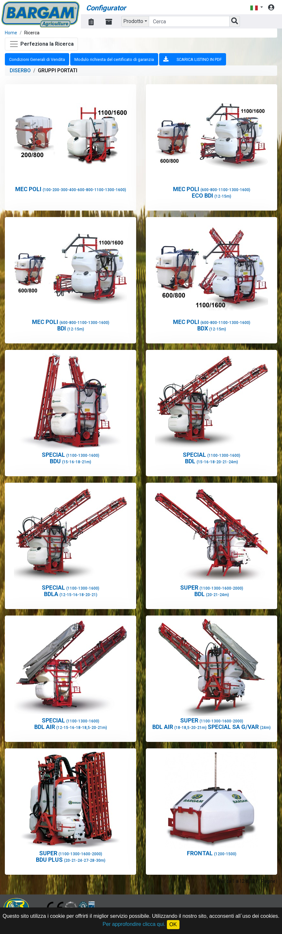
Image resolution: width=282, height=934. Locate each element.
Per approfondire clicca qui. (134, 924)
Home (11, 32)
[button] (256, 8)
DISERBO (20, 70)
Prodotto (133, 21)
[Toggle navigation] (41, 44)
